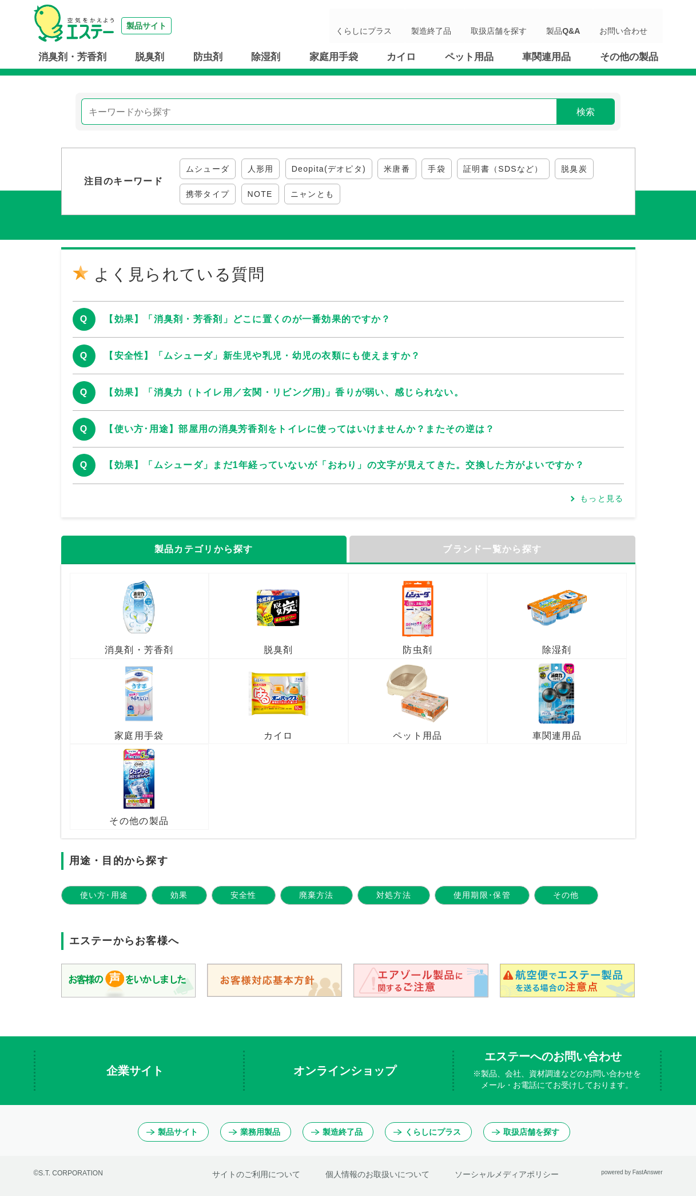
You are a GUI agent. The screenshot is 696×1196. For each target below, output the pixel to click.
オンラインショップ (346, 1070)
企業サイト (136, 1070)
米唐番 (397, 168)
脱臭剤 (149, 57)
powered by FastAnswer (631, 1172)
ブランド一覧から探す (492, 549)
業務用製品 (254, 1131)
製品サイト (172, 1131)
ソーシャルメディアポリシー (507, 1174)
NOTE (260, 194)
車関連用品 (546, 57)
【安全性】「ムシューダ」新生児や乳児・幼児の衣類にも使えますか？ (262, 356)
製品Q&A (582, 25)
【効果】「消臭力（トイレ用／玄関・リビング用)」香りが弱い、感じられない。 (284, 392)
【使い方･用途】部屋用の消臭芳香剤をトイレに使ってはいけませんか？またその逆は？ (299, 429)
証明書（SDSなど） (503, 168)
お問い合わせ (631, 25)
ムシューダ (207, 168)
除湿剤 (265, 57)
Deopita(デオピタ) (329, 168)
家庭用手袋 (333, 57)
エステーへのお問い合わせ (557, 1071)
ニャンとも (312, 194)
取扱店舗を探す (530, 25)
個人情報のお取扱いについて (377, 1174)
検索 (585, 112)
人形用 (261, 168)
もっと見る (601, 498)
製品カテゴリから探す (203, 549)
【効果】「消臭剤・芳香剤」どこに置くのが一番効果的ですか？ (247, 319)
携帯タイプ (207, 194)
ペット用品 (469, 57)
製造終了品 (474, 25)
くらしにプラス (417, 25)
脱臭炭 (574, 168)
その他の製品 (629, 57)
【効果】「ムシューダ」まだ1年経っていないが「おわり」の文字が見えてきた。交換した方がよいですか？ (344, 465)
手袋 (437, 168)
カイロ (401, 57)
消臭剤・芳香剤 (72, 57)
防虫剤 (207, 57)
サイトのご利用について (256, 1174)
